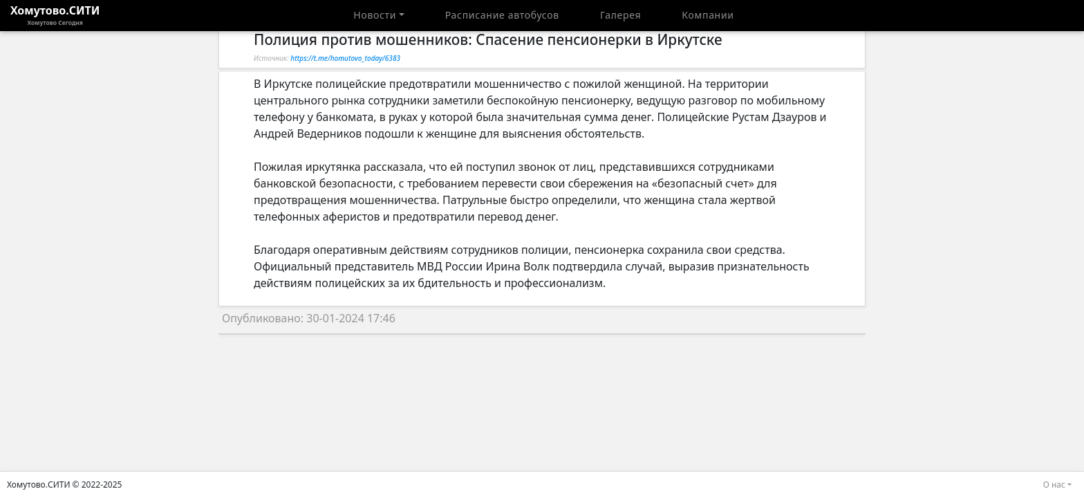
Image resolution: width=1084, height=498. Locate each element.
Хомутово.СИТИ (55, 15)
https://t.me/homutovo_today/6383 (345, 58)
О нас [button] (1054, 484)
